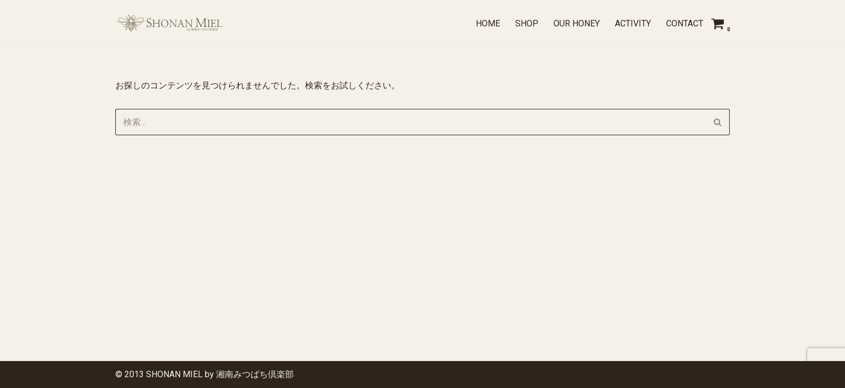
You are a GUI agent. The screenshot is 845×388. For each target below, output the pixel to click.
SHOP (526, 23)
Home (488, 23)
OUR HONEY (576, 23)
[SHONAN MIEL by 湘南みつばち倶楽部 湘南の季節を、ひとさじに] (169, 23)
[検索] (410, 122)
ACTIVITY (633, 23)
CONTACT (684, 23)
